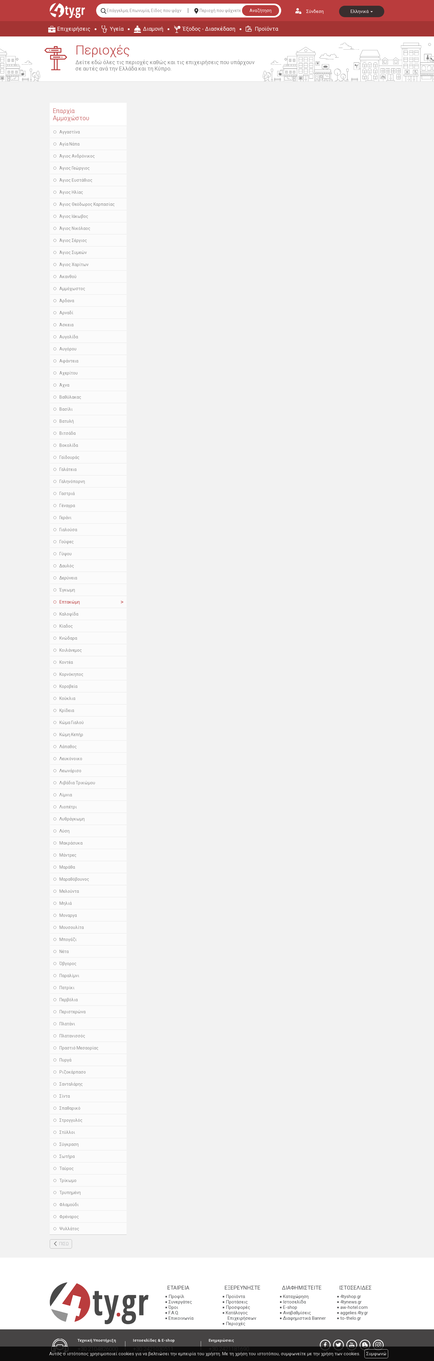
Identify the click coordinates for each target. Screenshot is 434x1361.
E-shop (290, 1307)
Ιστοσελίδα (294, 1302)
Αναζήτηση (261, 10)
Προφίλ (176, 1296)
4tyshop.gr (350, 1296)
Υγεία (117, 29)
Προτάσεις (237, 1302)
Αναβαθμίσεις (297, 1313)
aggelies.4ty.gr (354, 1313)
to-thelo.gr (350, 1318)
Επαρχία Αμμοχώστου (71, 114)
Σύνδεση (315, 11)
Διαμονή (153, 29)
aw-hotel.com (354, 1307)
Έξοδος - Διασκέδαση (209, 29)
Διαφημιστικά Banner (304, 1318)
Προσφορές (238, 1307)
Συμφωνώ (376, 1353)
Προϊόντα (266, 29)
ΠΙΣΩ (64, 1244)
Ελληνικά (362, 11)
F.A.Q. (173, 1313)
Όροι (173, 1307)
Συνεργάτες (180, 1302)
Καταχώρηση (296, 1296)
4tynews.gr (351, 1302)
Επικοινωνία (180, 1318)
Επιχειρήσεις (73, 29)
